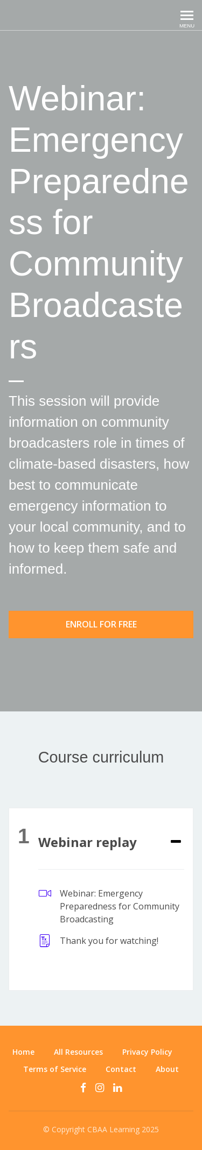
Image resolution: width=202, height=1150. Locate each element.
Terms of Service (54, 1069)
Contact (121, 1069)
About (167, 1069)
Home (23, 1052)
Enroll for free (101, 624)
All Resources (78, 1052)
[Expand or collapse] (176, 842)
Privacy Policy (147, 1052)
